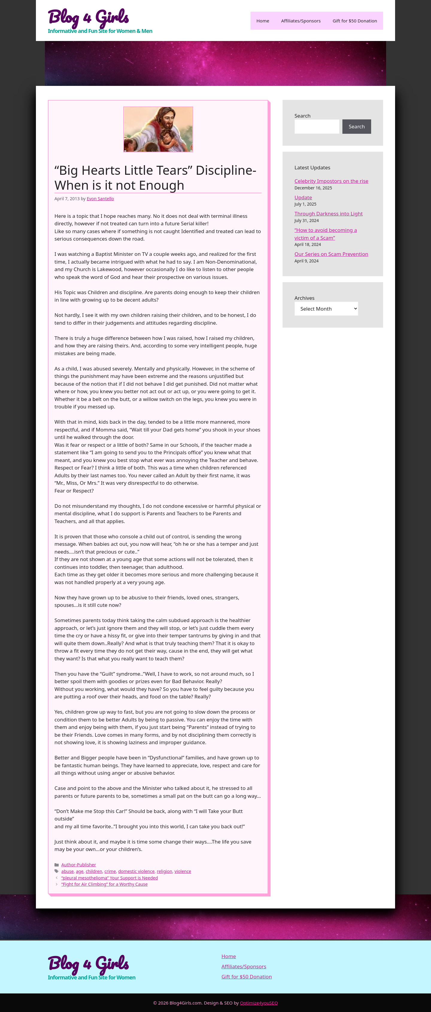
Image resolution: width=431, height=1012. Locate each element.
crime (110, 871)
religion (164, 871)
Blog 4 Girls (88, 16)
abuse (67, 871)
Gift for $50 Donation (355, 21)
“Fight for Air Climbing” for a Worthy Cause (104, 884)
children (94, 871)
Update (303, 197)
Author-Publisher (78, 864)
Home (263, 21)
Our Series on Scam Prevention (331, 253)
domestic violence (136, 871)
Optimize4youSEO (259, 1003)
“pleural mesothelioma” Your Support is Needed (109, 878)
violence (182, 871)
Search (303, 115)
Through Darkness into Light (329, 213)
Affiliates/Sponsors (301, 21)
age (80, 871)
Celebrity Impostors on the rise (331, 180)
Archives (305, 297)
